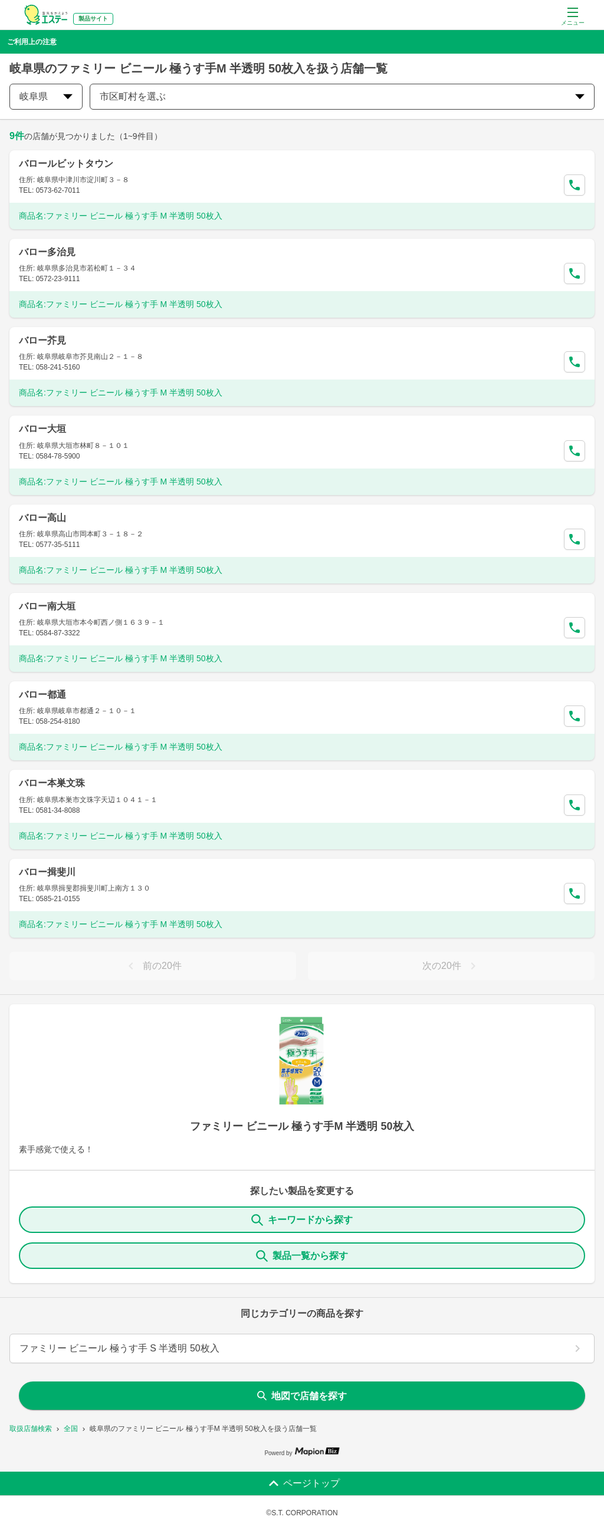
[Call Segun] (574, 185)
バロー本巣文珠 (52, 783)
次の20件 (451, 966)
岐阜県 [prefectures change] (46, 96)
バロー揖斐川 (47, 872)
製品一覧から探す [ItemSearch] (302, 1256)
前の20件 (153, 966)
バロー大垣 (42, 429)
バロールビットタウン (66, 164)
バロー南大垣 (47, 606)
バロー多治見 (47, 252)
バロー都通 (42, 695)
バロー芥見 (42, 340)
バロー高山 (42, 518)
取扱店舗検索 (30, 1429)
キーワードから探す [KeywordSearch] (302, 1220)
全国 (71, 1429)
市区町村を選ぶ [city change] (342, 96)
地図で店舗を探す (302, 1396)
